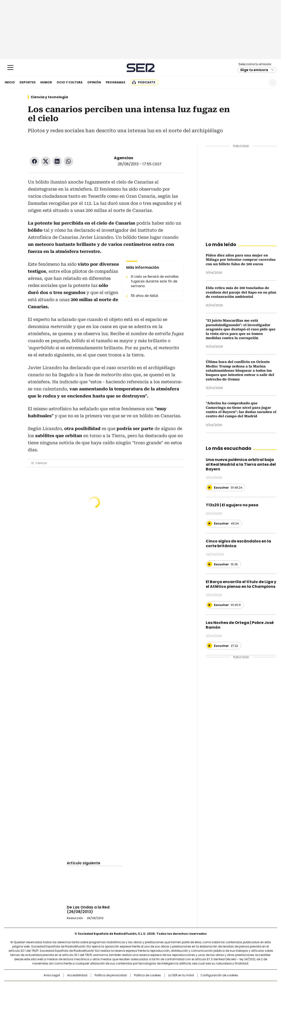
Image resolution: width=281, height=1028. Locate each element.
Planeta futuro (204, 994)
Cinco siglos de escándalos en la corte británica (238, 543)
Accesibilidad (77, 975)
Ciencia (41, 463)
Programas (115, 82)
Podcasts (146, 82)
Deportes (28, 82)
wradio (131, 994)
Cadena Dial (167, 994)
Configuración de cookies (219, 975)
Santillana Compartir (154, 987)
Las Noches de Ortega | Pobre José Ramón (240, 625)
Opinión (94, 82)
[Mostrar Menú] (10, 67)
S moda (169, 1001)
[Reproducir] (209, 487)
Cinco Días (150, 994)
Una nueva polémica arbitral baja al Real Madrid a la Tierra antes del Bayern (241, 464)
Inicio (10, 82)
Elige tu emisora (254, 70)
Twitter (45, 161)
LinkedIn (57, 161)
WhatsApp (68, 161)
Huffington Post (91, 994)
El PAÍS (84, 987)
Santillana (127, 987)
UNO (117, 994)
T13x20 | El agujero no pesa (232, 505)
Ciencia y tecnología (49, 97)
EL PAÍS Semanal (184, 994)
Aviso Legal (52, 975)
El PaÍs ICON (149, 1001)
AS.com (192, 987)
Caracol (225, 987)
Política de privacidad (111, 975)
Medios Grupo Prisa (44, 1003)
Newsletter (261, 82)
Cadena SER (140, 67)
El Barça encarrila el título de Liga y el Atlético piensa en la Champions (241, 584)
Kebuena (223, 994)
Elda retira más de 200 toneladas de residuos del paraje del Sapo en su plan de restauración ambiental (241, 292)
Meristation (213, 1001)
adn (208, 987)
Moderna (107, 1001)
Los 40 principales (105, 987)
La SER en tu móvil (181, 975)
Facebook (34, 161)
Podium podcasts (128, 1001)
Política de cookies (147, 975)
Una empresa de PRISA (45, 991)
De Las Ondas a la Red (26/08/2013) (88, 909)
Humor (46, 82)
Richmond (83, 1001)
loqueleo (190, 1001)
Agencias (123, 158)
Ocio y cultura (70, 82)
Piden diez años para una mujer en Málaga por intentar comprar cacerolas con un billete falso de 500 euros (241, 259)
